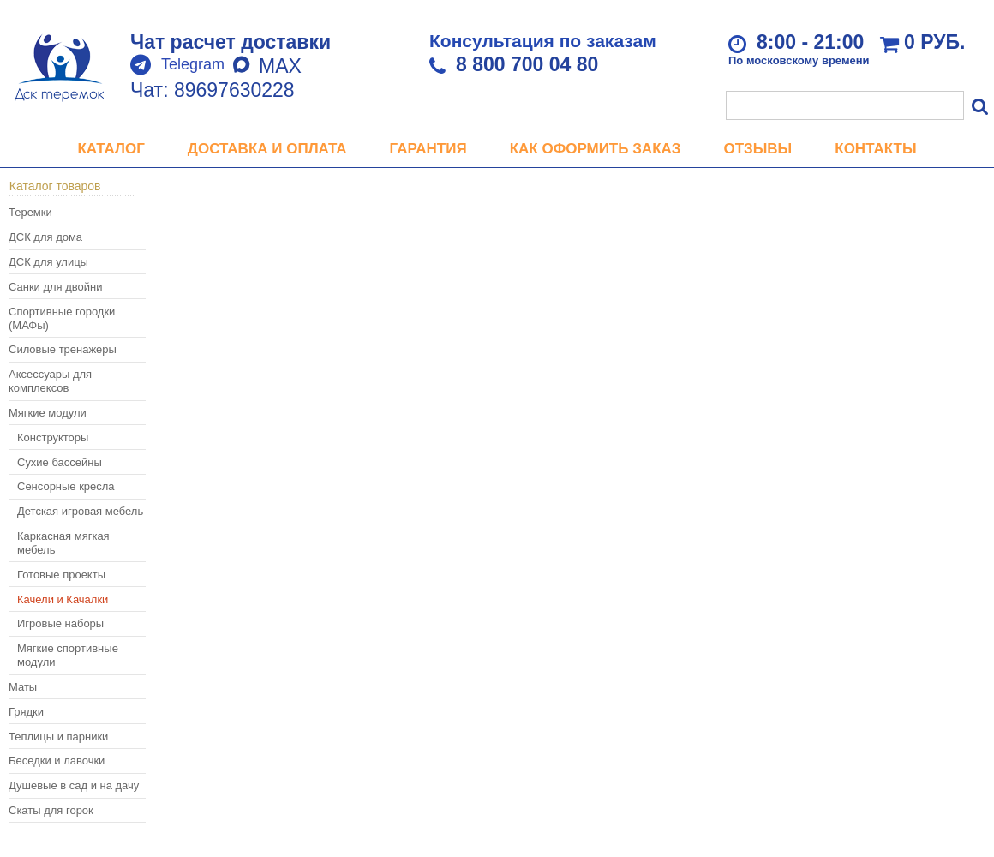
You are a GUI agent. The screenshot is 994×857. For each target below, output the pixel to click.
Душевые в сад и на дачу (74, 785)
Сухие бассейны (59, 462)
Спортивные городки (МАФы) (62, 318)
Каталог (110, 149)
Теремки (30, 212)
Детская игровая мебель (80, 511)
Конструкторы (52, 437)
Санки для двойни (55, 286)
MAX (267, 66)
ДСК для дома (45, 237)
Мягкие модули (48, 412)
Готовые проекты (61, 574)
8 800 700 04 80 (527, 64)
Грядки (26, 711)
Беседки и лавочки (57, 760)
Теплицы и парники (58, 736)
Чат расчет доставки (230, 42)
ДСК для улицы (48, 261)
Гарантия (428, 149)
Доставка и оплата (267, 149)
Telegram (193, 64)
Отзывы (757, 149)
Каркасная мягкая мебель (63, 543)
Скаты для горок (51, 810)
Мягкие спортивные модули (67, 655)
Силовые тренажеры (63, 349)
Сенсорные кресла (66, 486)
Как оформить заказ (595, 149)
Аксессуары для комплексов (50, 381)
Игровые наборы (60, 623)
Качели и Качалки (62, 599)
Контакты (875, 149)
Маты (23, 686)
